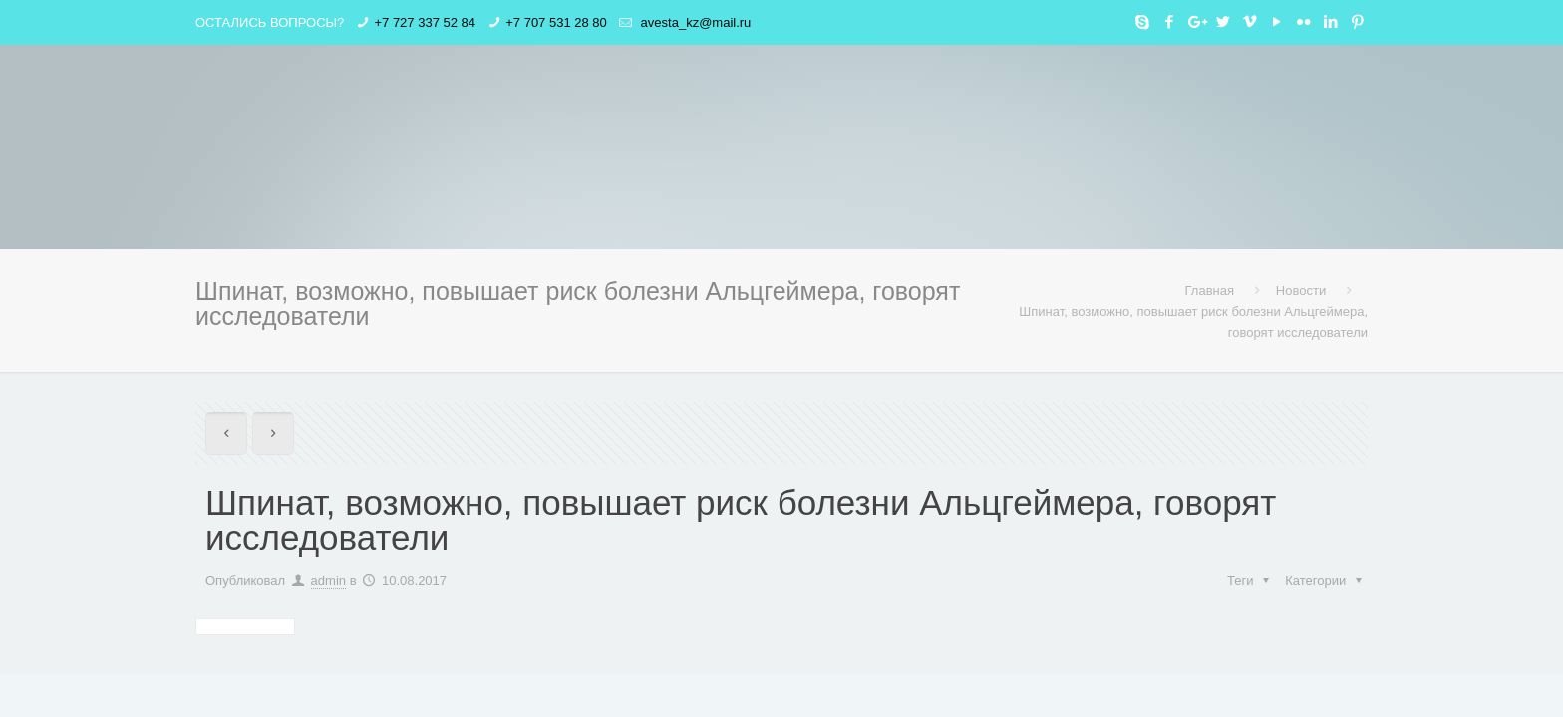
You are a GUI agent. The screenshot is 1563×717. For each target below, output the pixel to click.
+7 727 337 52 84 (424, 22)
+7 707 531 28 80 (556, 22)
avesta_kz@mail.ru (694, 22)
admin (328, 580)
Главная (1209, 290)
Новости (1301, 290)
